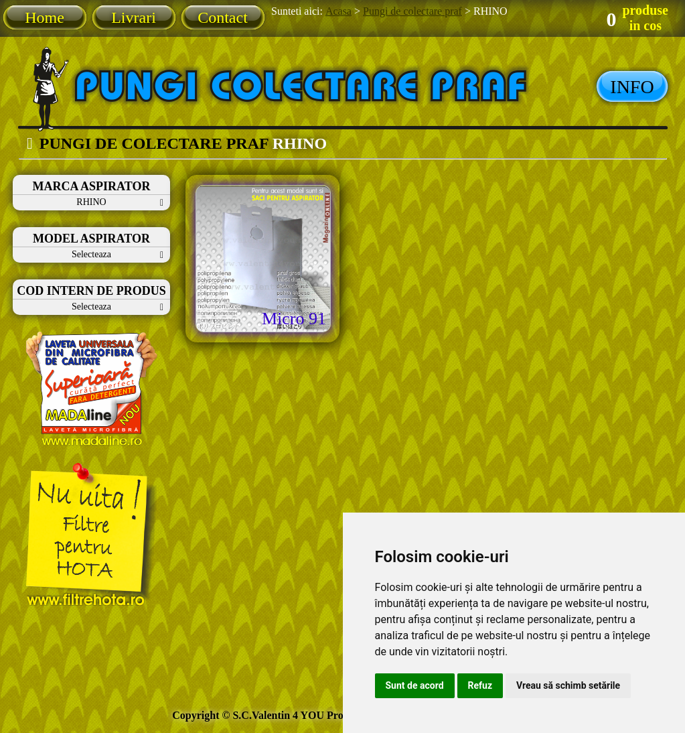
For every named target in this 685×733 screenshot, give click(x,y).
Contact (223, 17)
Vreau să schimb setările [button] (568, 685)
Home (44, 17)
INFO (632, 86)
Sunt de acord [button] (415, 685)
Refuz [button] (480, 685)
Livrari (133, 17)
